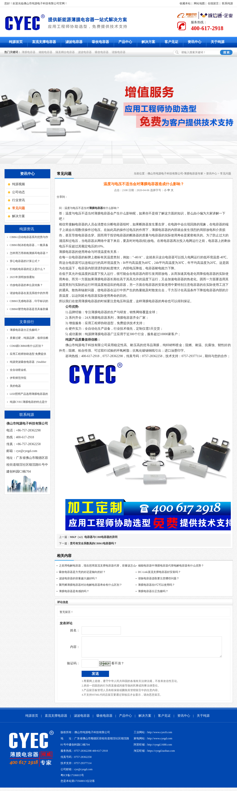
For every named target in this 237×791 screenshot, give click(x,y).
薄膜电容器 (29, 52)
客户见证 (171, 42)
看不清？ (108, 666)
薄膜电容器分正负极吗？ (25, 329)
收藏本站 (185, 3)
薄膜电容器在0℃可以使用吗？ (156, 584)
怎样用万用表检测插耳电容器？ (29, 253)
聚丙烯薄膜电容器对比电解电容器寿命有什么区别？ (90, 584)
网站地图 (199, 3)
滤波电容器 (74, 42)
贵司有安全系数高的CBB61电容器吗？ (93, 543)
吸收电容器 (100, 42)
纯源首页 (16, 42)
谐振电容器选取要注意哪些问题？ (158, 578)
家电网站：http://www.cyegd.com (153, 741)
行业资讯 (18, 200)
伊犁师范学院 (18, 377)
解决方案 (148, 42)
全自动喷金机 (18, 369)
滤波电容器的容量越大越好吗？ (78, 578)
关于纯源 (217, 42)
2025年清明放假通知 (22, 277)
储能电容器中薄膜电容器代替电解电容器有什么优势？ (171, 565)
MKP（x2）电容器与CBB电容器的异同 (94, 537)
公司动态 (18, 192)
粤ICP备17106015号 (72, 778)
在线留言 (213, 3)
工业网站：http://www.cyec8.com (153, 735)
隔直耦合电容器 (66, 52)
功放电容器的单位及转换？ (26, 285)
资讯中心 (194, 42)
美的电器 (15, 385)
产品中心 (125, 42)
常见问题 (225, 173)
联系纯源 (227, 3)
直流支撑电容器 (44, 42)
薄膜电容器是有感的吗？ (74, 591)
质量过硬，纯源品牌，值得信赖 (29, 337)
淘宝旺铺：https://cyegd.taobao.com (154, 754)
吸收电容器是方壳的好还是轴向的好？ (82, 572)
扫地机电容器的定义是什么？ (27, 269)
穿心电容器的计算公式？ (25, 261)
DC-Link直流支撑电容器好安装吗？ (159, 572)
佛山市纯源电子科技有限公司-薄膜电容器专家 (175, 173)
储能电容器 (46, 52)
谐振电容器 (119, 52)
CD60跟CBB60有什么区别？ (27, 345)
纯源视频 (18, 184)
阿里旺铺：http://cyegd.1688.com (153, 748)
